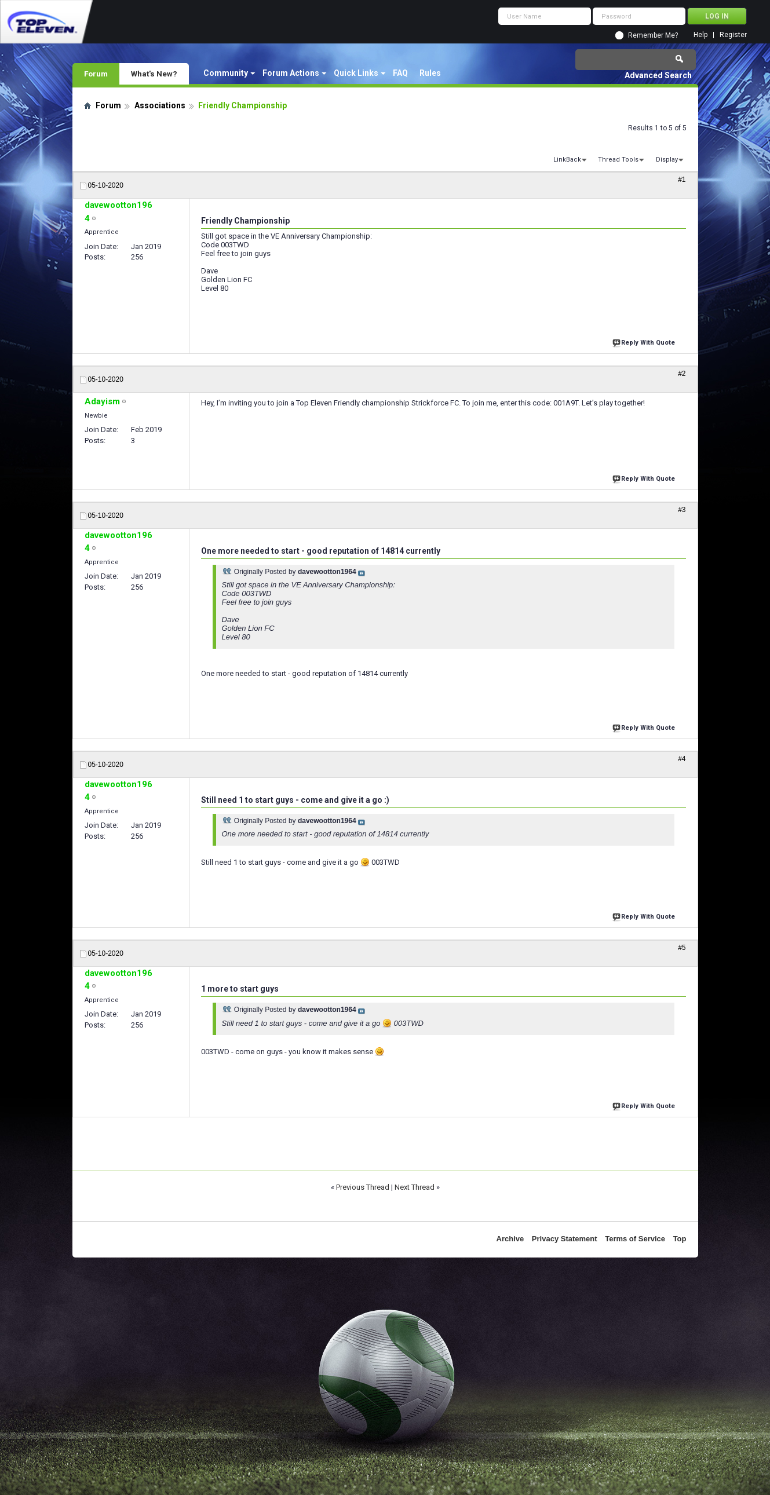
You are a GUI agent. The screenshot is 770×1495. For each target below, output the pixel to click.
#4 (681, 759)
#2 (681, 374)
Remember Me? (653, 35)
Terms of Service (635, 1238)
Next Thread (415, 1187)
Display (667, 159)
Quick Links (356, 73)
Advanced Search (658, 75)
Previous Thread (362, 1187)
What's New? (154, 73)
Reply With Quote (645, 341)
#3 (681, 510)
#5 (681, 948)
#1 (681, 180)
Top (680, 1238)
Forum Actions (290, 73)
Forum (96, 73)
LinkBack (567, 159)
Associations (159, 105)
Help (700, 35)
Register (733, 35)
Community (225, 73)
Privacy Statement (564, 1238)
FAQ (400, 73)
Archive (510, 1238)
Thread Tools (618, 159)
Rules (430, 73)
